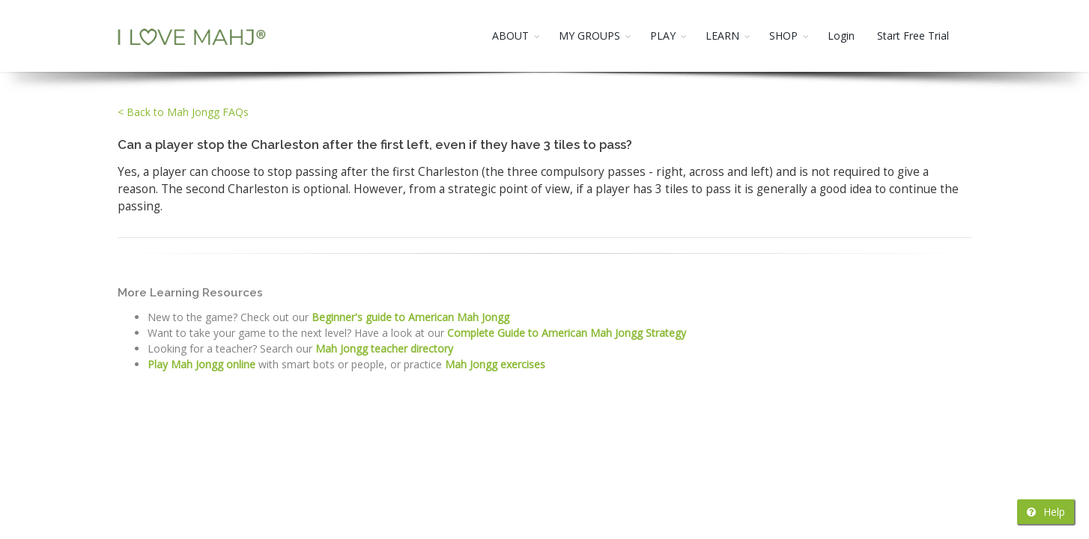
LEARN (722, 35)
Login (841, 35)
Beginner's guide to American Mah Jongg (410, 317)
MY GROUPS (589, 35)
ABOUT (510, 35)
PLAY (663, 35)
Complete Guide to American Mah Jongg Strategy (566, 333)
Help (1046, 512)
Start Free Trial (913, 35)
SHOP (783, 35)
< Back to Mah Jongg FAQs (183, 112)
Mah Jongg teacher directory (384, 348)
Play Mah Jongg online (201, 364)
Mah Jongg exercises (495, 364)
